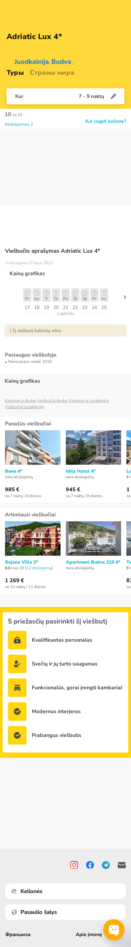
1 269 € (14, 580)
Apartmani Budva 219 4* (93, 562)
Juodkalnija (32, 61)
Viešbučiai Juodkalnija (24, 406)
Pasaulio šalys (34, 912)
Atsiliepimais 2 (19, 124)
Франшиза (17, 934)
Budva (61, 61)
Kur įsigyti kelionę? (105, 121)
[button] (125, 299)
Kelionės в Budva (20, 400)
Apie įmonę (89, 934)
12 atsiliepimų (39, 568)
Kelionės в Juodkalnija (89, 400)
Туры (15, 72)
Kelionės (27, 891)
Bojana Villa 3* (21, 562)
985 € (12, 489)
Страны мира (52, 72)
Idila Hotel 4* (81, 471)
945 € (73, 489)
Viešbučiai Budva (52, 400)
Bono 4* (13, 471)
